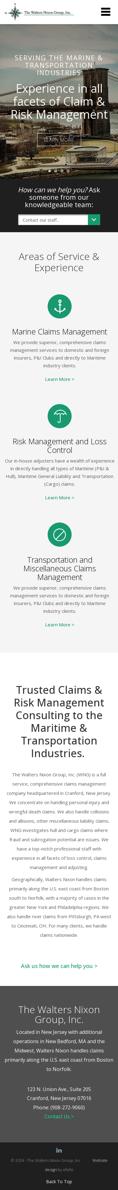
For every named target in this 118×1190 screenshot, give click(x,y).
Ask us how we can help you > (59, 966)
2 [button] (57, 172)
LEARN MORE (59, 139)
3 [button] (64, 172)
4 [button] (70, 172)
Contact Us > (59, 1116)
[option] (59, 101)
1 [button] (51, 173)
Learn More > (59, 379)
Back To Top (59, 1181)
